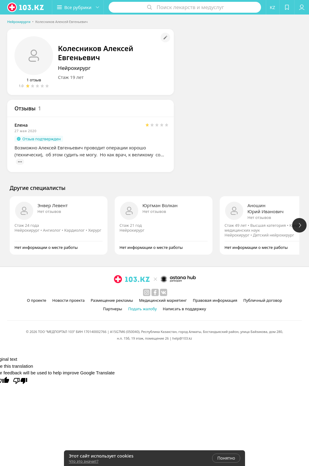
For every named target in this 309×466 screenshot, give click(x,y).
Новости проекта (68, 300)
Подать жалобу (142, 308)
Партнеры (112, 308)
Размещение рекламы (112, 300)
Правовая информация (215, 300)
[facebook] (155, 292)
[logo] (26, 7)
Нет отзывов (49, 211)
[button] (78, 7)
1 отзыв (34, 79)
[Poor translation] (20, 380)
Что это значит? (83, 461)
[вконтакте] (163, 292)
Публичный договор (262, 300)
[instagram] (146, 292)
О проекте (36, 300)
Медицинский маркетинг (163, 300)
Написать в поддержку (184, 308)
